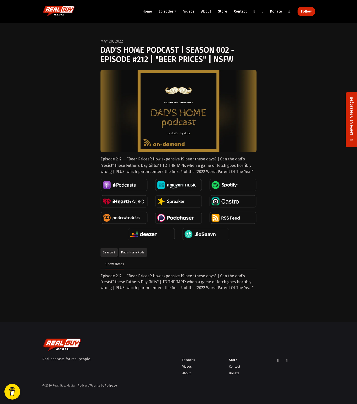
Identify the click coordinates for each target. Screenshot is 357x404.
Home (147, 11)
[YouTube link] (262, 11)
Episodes (166, 11)
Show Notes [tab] (114, 264)
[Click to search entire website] (289, 11)
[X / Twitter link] (254, 11)
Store (222, 11)
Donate (276, 11)
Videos (188, 11)
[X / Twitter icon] (278, 361)
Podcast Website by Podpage (97, 385)
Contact (240, 11)
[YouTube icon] (287, 361)
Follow (306, 11)
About (206, 11)
